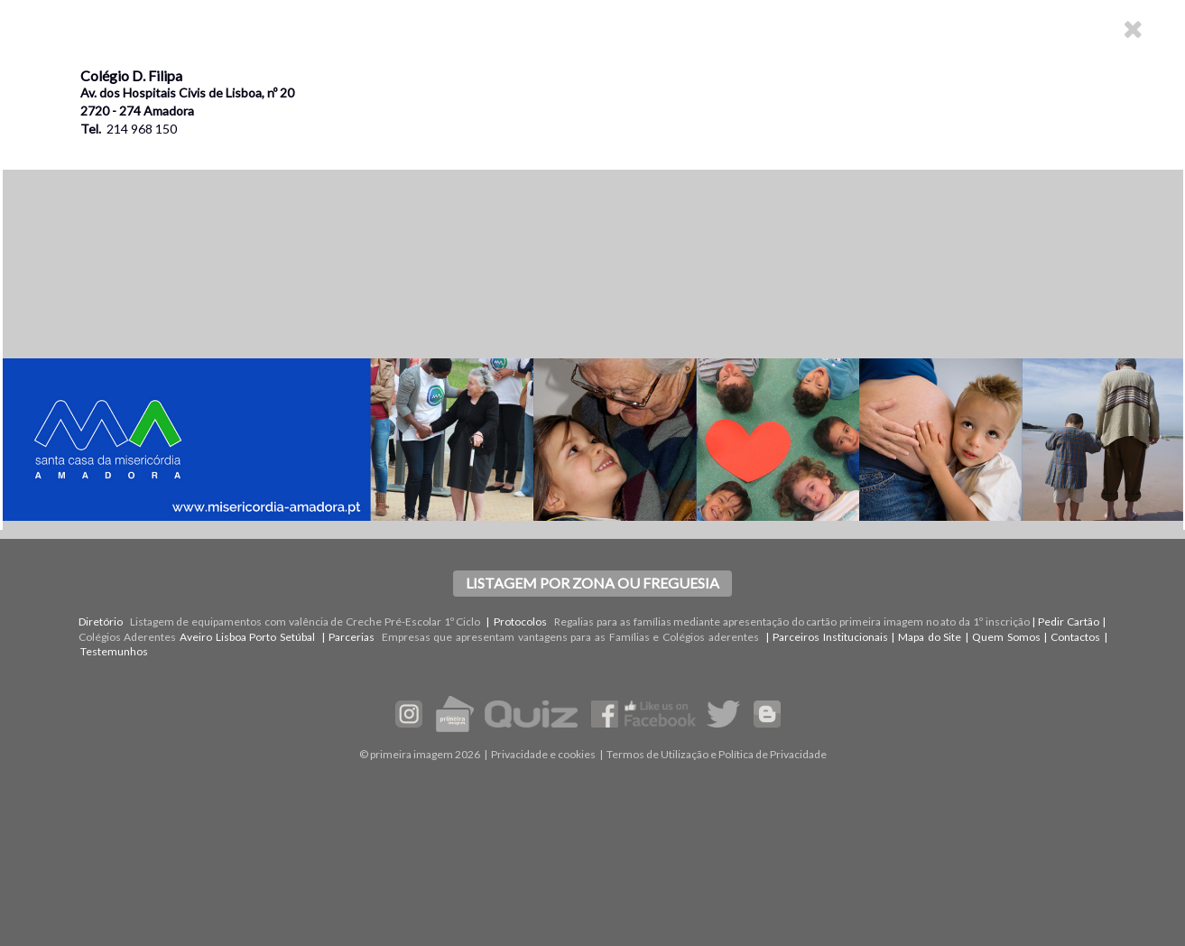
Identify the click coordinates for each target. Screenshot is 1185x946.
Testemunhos (114, 651)
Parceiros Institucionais (830, 637)
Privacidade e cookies (543, 754)
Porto (262, 637)
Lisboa (231, 637)
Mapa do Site (929, 637)
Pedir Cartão (1068, 621)
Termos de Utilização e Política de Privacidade (716, 754)
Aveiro (196, 637)
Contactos (1075, 637)
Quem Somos (1006, 637)
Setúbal (297, 637)
